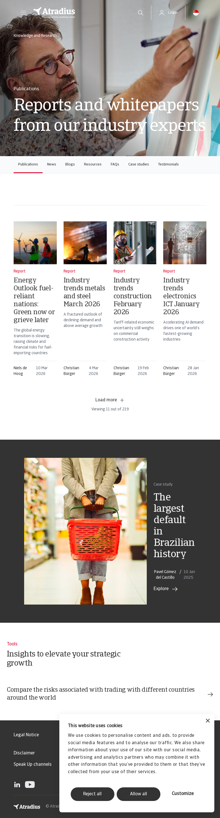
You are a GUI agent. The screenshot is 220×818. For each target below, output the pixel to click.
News (51, 164)
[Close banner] (208, 721)
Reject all (92, 794)
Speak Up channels (33, 764)
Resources (93, 164)
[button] (23, 13)
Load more (110, 400)
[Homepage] (79, 12)
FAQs (115, 164)
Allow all (138, 794)
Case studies (138, 164)
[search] (140, 12)
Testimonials (168, 164)
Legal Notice (26, 735)
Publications (28, 164)
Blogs (70, 164)
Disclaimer (24, 753)
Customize (183, 794)
